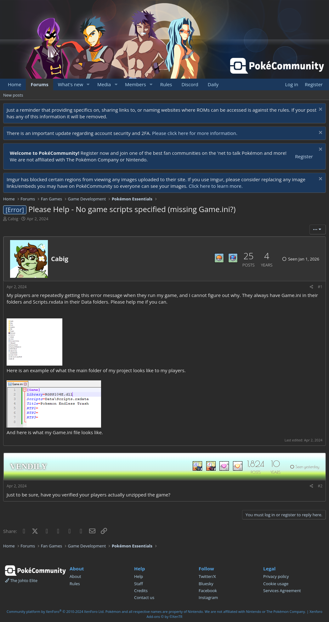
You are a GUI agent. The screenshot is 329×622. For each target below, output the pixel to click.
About (75, 576)
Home (14, 84)
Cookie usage (275, 583)
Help (138, 576)
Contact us (144, 597)
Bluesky (206, 583)
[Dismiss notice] (319, 110)
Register (304, 156)
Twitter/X (207, 576)
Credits (141, 590)
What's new (70, 84)
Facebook (208, 590)
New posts (13, 95)
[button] (88, 84)
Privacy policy (276, 576)
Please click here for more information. (194, 133)
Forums (39, 84)
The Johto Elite (21, 580)
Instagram (208, 597)
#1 (320, 286)
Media (104, 84)
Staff (138, 583)
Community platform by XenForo (56, 611)
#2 (320, 486)
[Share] (311, 287)
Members (135, 84)
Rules (166, 84)
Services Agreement (282, 590)
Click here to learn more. (216, 186)
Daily (213, 84)
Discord (189, 84)
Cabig (13, 218)
